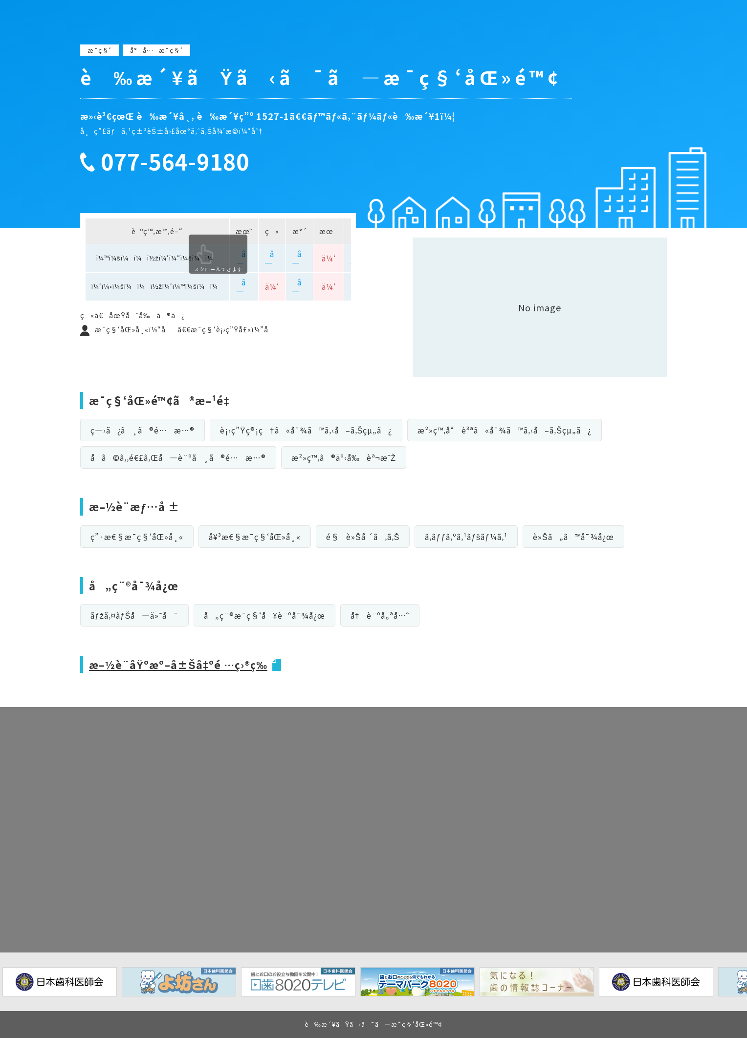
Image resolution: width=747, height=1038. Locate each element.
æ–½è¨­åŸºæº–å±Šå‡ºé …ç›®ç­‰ (180, 664)
